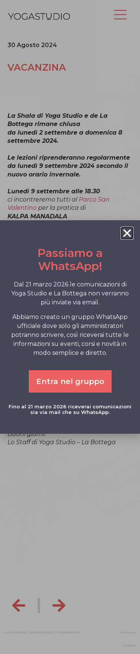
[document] (70, 327)
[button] (127, 233)
